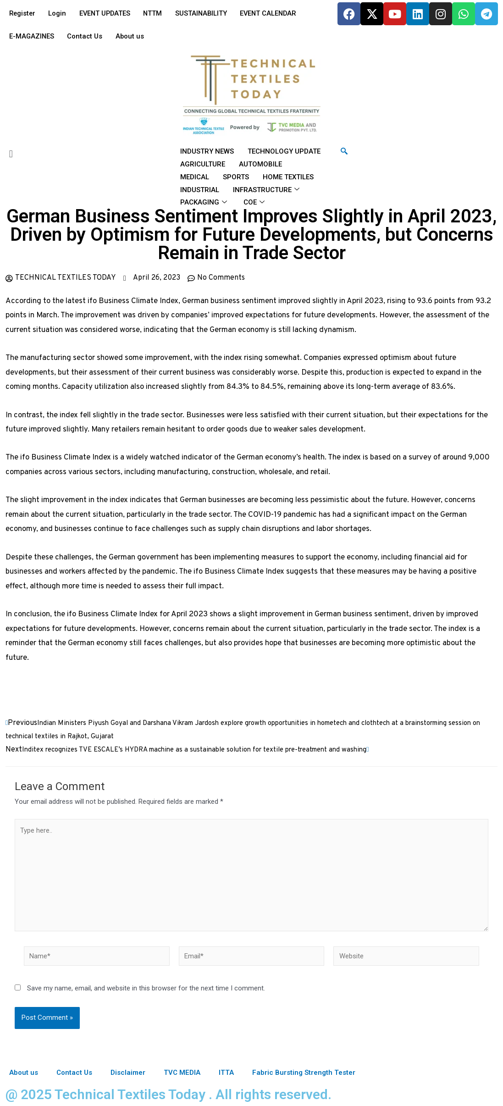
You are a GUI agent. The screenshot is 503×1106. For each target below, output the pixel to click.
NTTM (158, 13)
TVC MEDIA (182, 1072)
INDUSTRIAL (199, 190)
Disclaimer (128, 1072)
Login (59, 13)
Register (23, 13)
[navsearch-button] (344, 152)
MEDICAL (194, 177)
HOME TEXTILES (288, 177)
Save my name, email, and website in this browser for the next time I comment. (146, 989)
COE (254, 202)
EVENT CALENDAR (277, 13)
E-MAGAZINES (32, 36)
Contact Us (87, 36)
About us (132, 36)
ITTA (226, 1072)
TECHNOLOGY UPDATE (284, 151)
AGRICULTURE (202, 164)
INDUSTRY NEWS (207, 151)
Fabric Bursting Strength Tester (303, 1072)
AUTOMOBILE (260, 164)
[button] (84, 153)
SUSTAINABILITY (208, 13)
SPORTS (236, 177)
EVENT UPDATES (108, 13)
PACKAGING (203, 202)
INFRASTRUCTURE (266, 189)
